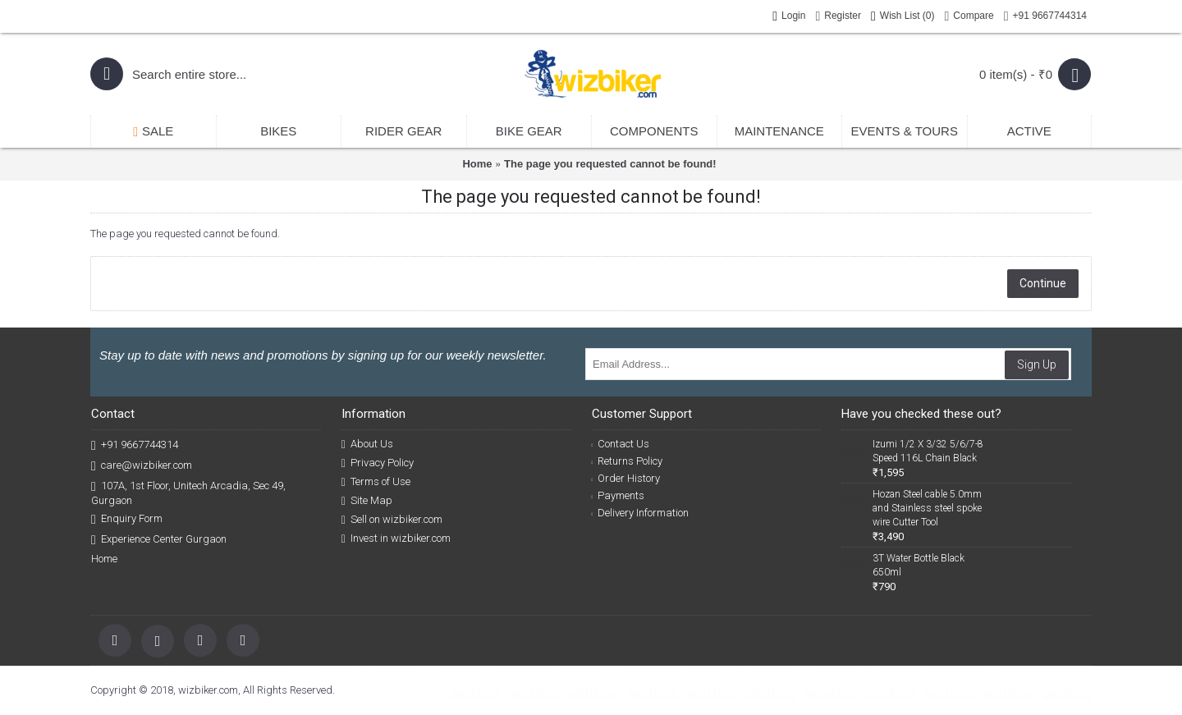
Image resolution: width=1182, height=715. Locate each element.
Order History (626, 478)
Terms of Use (375, 481)
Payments (618, 495)
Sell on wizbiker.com (391, 519)
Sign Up (1036, 364)
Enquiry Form (127, 519)
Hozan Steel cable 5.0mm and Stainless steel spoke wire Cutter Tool (927, 508)
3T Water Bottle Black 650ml (918, 565)
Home (477, 164)
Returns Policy (627, 461)
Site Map (366, 500)
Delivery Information (641, 512)
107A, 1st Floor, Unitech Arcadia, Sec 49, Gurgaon (188, 492)
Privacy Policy (377, 463)
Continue (1042, 283)
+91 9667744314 (134, 445)
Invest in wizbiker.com (396, 538)
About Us (367, 444)
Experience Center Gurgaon (159, 540)
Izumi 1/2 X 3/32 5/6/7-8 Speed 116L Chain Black (928, 451)
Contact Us (621, 444)
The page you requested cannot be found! (610, 164)
